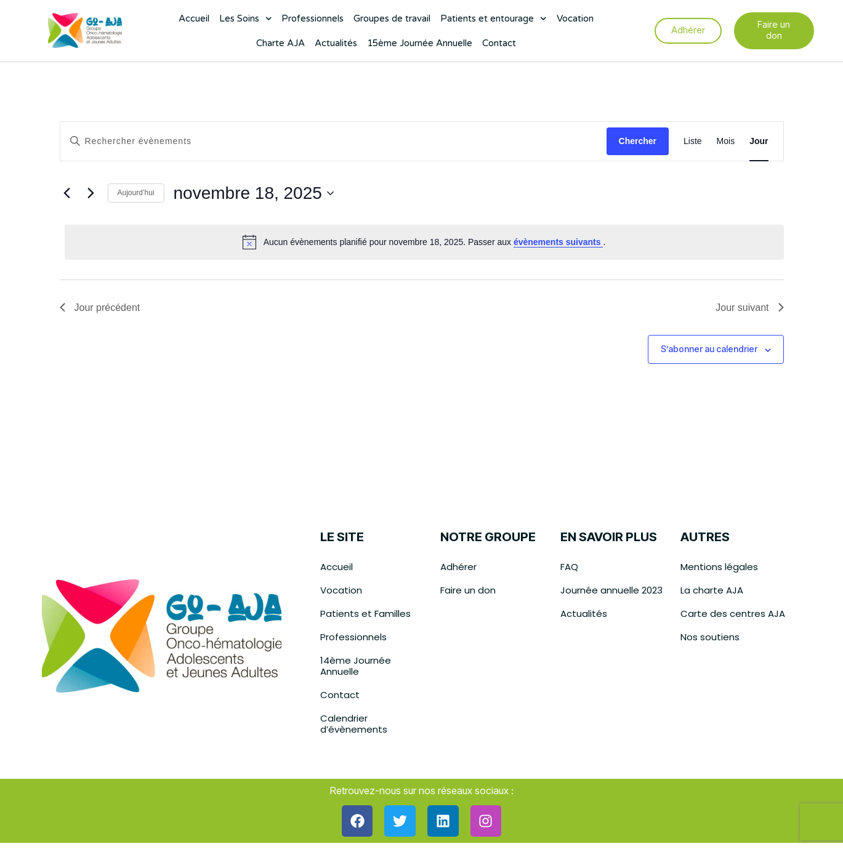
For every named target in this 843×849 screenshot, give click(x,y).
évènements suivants (558, 242)
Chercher (637, 141)
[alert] (424, 242)
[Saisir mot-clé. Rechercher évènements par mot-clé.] (333, 141)
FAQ (569, 566)
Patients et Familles (365, 613)
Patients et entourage (493, 18)
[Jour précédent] (67, 193)
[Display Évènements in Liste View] (693, 141)
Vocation (575, 18)
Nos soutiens (710, 636)
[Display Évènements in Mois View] (726, 141)
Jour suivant (749, 307)
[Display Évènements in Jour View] (758, 141)
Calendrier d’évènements (353, 724)
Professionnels (312, 18)
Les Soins (245, 18)
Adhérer (458, 566)
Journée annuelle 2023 (611, 590)
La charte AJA (711, 590)
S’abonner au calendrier (709, 349)
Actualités (336, 43)
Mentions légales (719, 566)
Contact (499, 43)
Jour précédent (100, 307)
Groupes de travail (391, 18)
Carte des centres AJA (732, 613)
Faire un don (468, 590)
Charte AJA (280, 43)
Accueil (194, 18)
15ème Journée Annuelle (419, 43)
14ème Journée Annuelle (355, 666)
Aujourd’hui (136, 192)
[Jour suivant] (91, 193)
